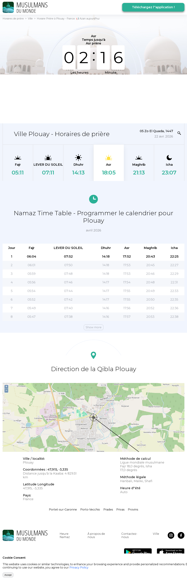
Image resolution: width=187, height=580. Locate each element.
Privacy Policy (78, 567)
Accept (8, 575)
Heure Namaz (65, 535)
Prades (108, 509)
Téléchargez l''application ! (153, 7)
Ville (30, 18)
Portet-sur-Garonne (63, 509)
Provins (133, 509)
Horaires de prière (13, 18)
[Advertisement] (93, 99)
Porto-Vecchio (90, 509)
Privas (120, 509)
